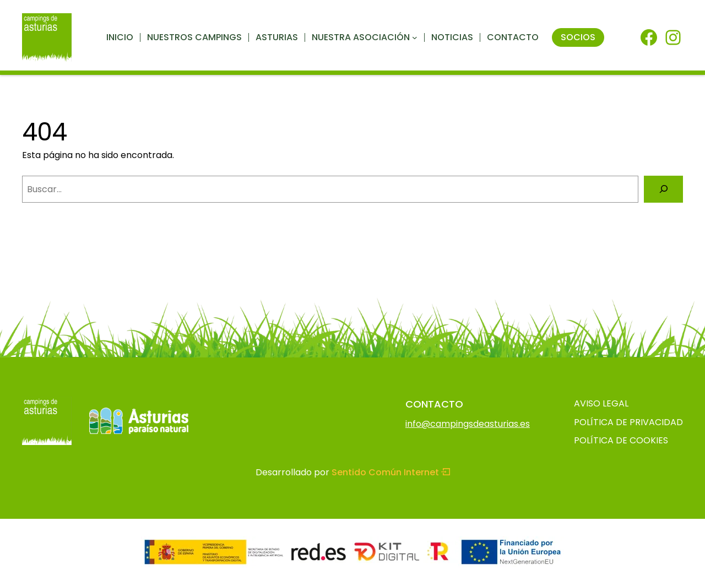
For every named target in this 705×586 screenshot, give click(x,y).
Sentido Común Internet (391, 472)
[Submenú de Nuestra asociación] (414, 37)
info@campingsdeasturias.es (467, 423)
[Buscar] (663, 189)
